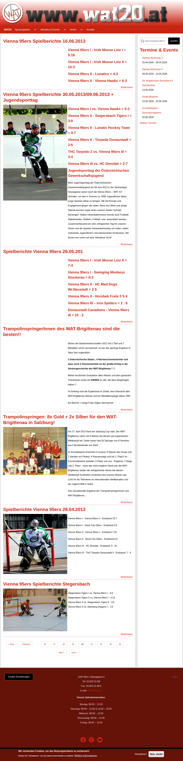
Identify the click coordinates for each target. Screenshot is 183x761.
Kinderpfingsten (150, 96)
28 (64, 644)
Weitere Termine (148, 123)
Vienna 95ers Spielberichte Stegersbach (46, 584)
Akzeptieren (141, 754)
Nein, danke (156, 754)
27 (55, 644)
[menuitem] (7, 29)
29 (74, 644)
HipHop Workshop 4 (152, 69)
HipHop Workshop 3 (152, 58)
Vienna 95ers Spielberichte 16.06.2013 (44, 41)
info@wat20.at (94, 690)
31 (93, 644)
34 (121, 644)
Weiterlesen (127, 87)
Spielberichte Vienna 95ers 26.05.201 (43, 251)
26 (46, 644)
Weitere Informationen (85, 755)
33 (111, 644)
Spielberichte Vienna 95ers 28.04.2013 (44, 509)
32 (102, 644)
